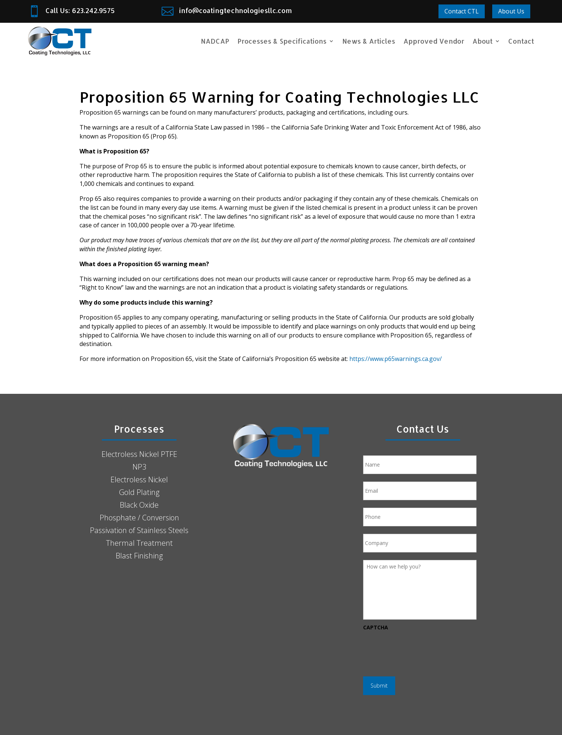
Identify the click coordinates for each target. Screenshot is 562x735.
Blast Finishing (139, 556)
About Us (511, 11)
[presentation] (420, 649)
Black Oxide (139, 505)
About (482, 41)
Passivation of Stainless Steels (139, 530)
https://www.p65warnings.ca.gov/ (395, 359)
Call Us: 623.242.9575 (80, 10)
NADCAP (215, 41)
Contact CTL (461, 11)
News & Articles (368, 41)
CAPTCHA (375, 627)
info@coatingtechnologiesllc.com (235, 10)
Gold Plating (139, 492)
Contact (521, 41)
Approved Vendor (433, 41)
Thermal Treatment (139, 543)
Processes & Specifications (282, 41)
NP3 (139, 467)
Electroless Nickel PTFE (139, 454)
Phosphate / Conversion (139, 518)
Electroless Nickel (139, 479)
